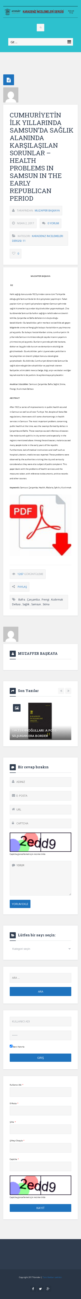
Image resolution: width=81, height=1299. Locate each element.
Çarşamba (33, 599)
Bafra (21, 599)
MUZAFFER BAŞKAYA (47, 210)
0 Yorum (53, 223)
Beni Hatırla (17, 1046)
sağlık (25, 604)
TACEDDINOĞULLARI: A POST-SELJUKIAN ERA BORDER (35, 733)
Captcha (14, 1159)
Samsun (36, 604)
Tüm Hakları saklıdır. (52, 1277)
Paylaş (22, 587)
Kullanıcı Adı (16, 1084)
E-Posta (14, 1103)
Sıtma (46, 604)
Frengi (45, 599)
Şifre (13, 1122)
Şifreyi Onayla (17, 1140)
